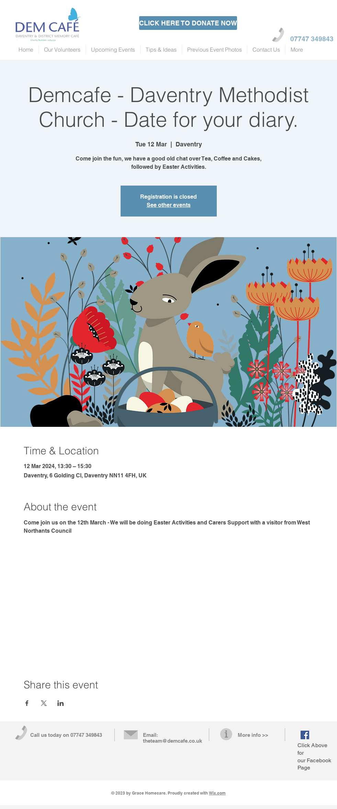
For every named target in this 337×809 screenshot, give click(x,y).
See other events (169, 205)
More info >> (253, 735)
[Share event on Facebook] (27, 703)
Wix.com (217, 793)
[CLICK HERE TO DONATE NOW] (188, 23)
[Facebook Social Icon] (305, 735)
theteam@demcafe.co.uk (172, 741)
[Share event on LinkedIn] (60, 703)
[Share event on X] (44, 703)
